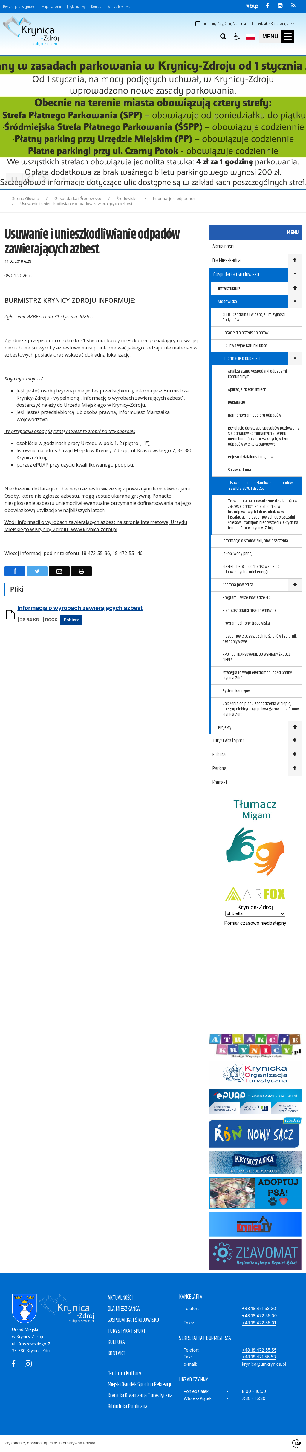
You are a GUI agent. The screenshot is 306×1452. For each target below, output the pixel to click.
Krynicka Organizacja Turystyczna (140, 1395)
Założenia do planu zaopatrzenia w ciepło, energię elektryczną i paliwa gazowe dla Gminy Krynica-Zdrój (261, 709)
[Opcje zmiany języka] (250, 36)
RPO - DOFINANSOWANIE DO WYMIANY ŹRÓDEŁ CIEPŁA (256, 657)
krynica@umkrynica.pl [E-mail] (264, 1364)
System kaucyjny (236, 690)
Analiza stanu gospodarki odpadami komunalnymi (257, 374)
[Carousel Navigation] (36, 178)
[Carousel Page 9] (103, 178)
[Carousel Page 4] (75, 178)
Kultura (219, 755)
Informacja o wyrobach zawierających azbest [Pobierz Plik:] (80, 608)
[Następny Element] (44, 178)
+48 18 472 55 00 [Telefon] (259, 1315)
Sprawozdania (239, 470)
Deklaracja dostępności (19, 6)
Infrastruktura (229, 288)
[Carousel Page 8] (98, 178)
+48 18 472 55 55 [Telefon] (259, 1349)
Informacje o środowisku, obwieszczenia (255, 540)
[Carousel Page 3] (69, 178)
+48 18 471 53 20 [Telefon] (259, 1308)
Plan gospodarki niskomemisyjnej (250, 610)
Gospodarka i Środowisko (236, 274)
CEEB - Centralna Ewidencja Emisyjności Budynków (254, 317)
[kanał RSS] (293, 5)
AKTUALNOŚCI (120, 1298)
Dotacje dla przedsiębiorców (246, 332)
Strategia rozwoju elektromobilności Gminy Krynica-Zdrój (257, 675)
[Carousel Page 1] (58, 178)
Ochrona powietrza (238, 584)
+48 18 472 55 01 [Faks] (259, 1322)
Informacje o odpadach (242, 358)
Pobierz (71, 620)
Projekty (224, 727)
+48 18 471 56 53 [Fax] (259, 1356)
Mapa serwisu (51, 6)
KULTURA (116, 1342)
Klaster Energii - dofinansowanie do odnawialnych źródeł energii (251, 569)
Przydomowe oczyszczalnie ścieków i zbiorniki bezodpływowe (260, 639)
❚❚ (12, 178)
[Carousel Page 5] (80, 178)
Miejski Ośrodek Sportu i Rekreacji (139, 1384)
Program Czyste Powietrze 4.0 (247, 597)
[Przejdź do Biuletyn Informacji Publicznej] (252, 6)
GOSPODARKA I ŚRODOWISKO (133, 1320)
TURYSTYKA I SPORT (127, 1331)
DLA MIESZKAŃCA (124, 1309)
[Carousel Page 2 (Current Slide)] (63, 178)
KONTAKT (117, 1353)
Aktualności (223, 247)
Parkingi (219, 769)
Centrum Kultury (124, 1373)
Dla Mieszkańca (226, 260)
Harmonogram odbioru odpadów (254, 415)
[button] (236, 36)
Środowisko (227, 301)
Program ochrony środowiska (246, 623)
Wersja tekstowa (119, 6)
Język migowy (76, 6)
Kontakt (96, 6)
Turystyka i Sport (228, 741)
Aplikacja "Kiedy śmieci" (247, 389)
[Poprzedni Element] (28, 178)
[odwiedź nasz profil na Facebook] (267, 5)
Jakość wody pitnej (238, 553)
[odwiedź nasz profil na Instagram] (280, 5)
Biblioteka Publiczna (127, 1406)
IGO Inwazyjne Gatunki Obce (245, 345)
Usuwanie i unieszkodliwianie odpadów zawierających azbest (261, 485)
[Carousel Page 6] (86, 178)
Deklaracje (236, 402)
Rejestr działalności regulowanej (254, 457)
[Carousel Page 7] (92, 178)
